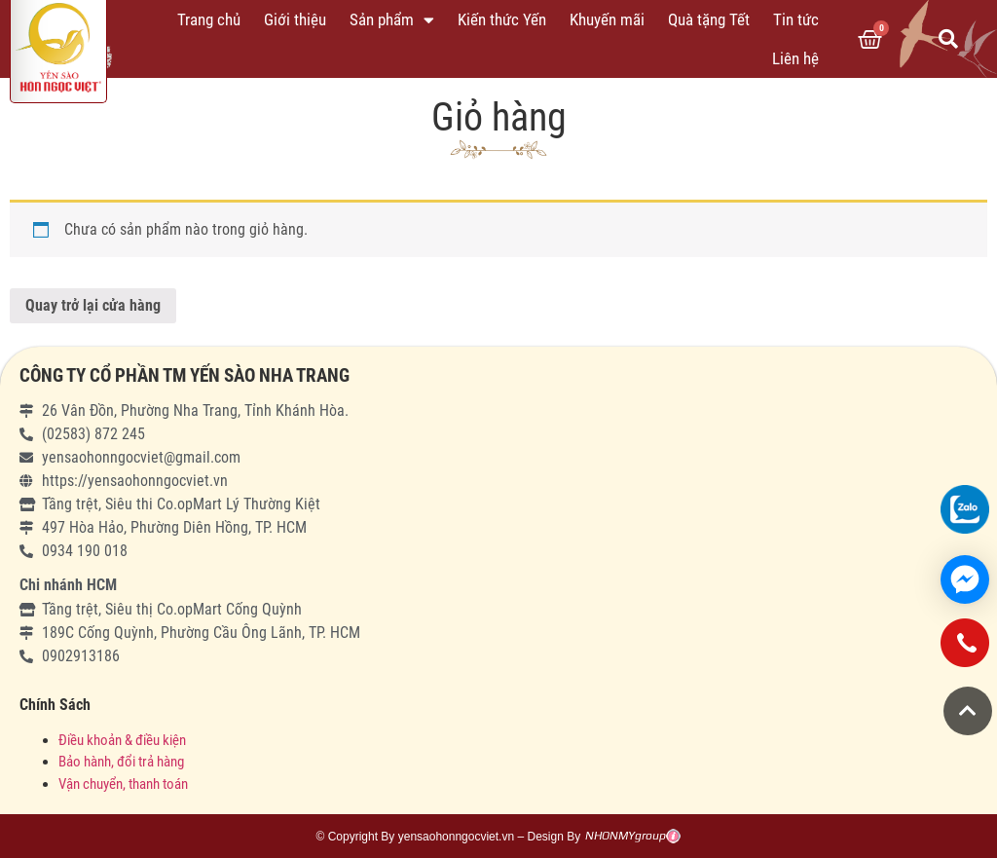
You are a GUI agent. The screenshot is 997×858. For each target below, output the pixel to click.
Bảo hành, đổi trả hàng (121, 761)
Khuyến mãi (607, 19)
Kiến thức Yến (502, 19)
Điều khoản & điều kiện (122, 740)
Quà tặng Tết (709, 19)
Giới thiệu (295, 19)
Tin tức (796, 19)
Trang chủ (208, 19)
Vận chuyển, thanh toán (123, 784)
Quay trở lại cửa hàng (93, 305)
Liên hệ (795, 58)
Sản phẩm (392, 20)
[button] (967, 711)
